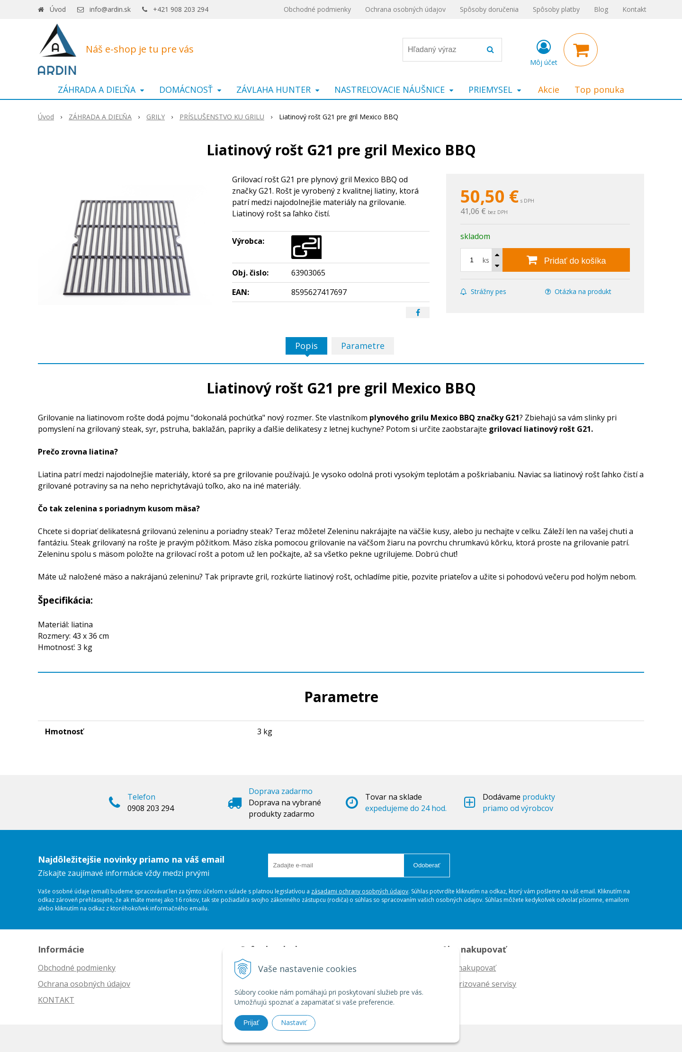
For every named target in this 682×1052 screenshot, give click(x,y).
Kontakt (634, 9)
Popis (306, 345)
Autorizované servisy (479, 984)
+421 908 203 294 (180, 9)
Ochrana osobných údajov (405, 9)
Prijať (251, 1022)
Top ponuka (599, 89)
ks (486, 260)
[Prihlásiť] (543, 51)
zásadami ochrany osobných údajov (359, 891)
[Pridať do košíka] (566, 260)
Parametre (363, 345)
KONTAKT (56, 1000)
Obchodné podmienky (317, 9)
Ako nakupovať (469, 968)
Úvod (58, 9)
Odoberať (426, 865)
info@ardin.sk (110, 9)
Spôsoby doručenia (489, 9)
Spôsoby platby (556, 9)
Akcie (548, 89)
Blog (601, 9)
